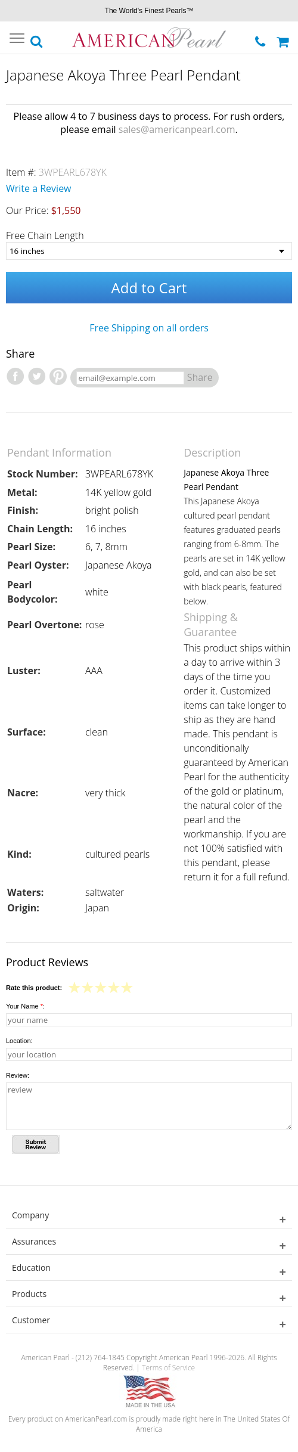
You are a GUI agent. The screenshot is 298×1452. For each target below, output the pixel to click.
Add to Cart (149, 287)
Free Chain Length (45, 235)
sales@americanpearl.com (177, 129)
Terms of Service (168, 1368)
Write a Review (39, 188)
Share (200, 377)
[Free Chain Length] (149, 251)
